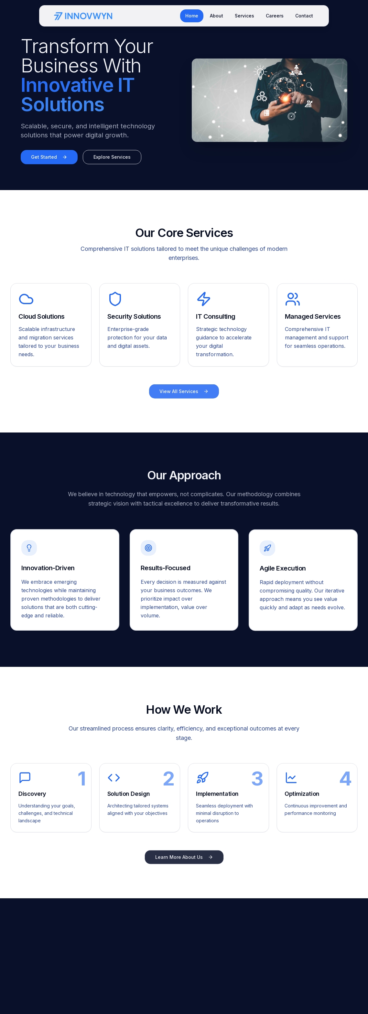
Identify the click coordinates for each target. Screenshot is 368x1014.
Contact (304, 15)
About (216, 15)
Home (191, 15)
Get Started (49, 157)
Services (244, 15)
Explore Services (112, 157)
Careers (275, 15)
